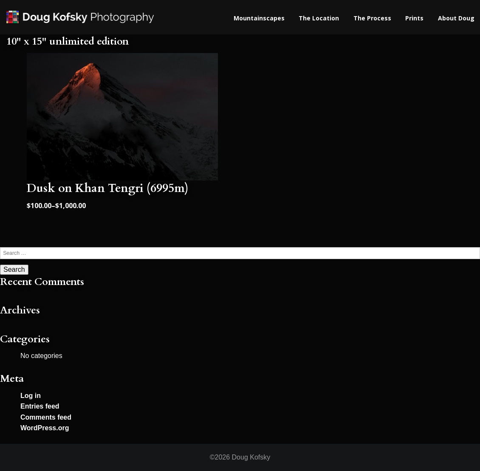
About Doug (456, 18)
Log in (30, 395)
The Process (372, 18)
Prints (414, 18)
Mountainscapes (259, 18)
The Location (319, 18)
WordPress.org (44, 428)
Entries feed (39, 406)
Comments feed (45, 417)
